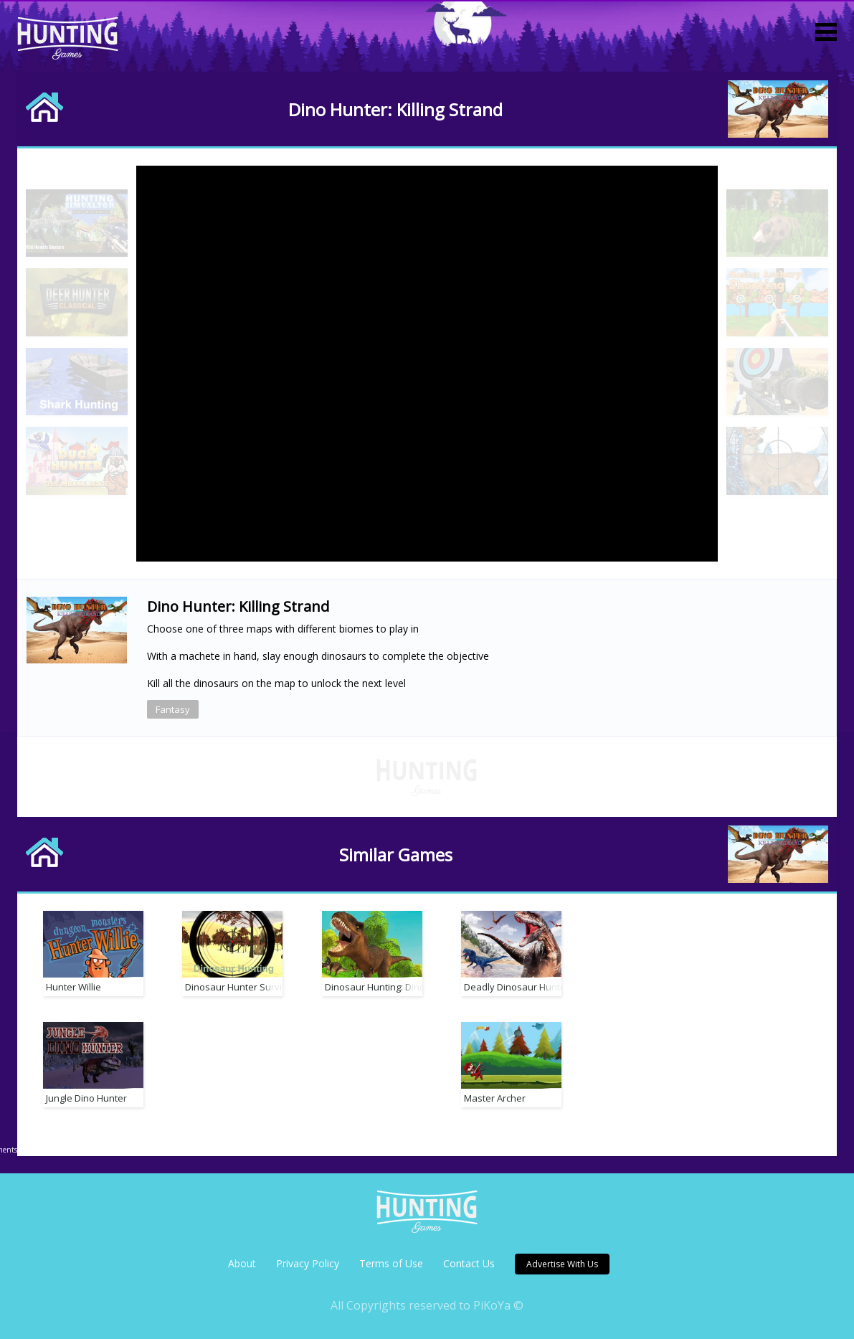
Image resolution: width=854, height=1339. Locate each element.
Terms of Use (391, 1263)
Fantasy (173, 709)
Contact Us (469, 1263)
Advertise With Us (562, 1264)
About (242, 1263)
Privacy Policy (307, 1263)
